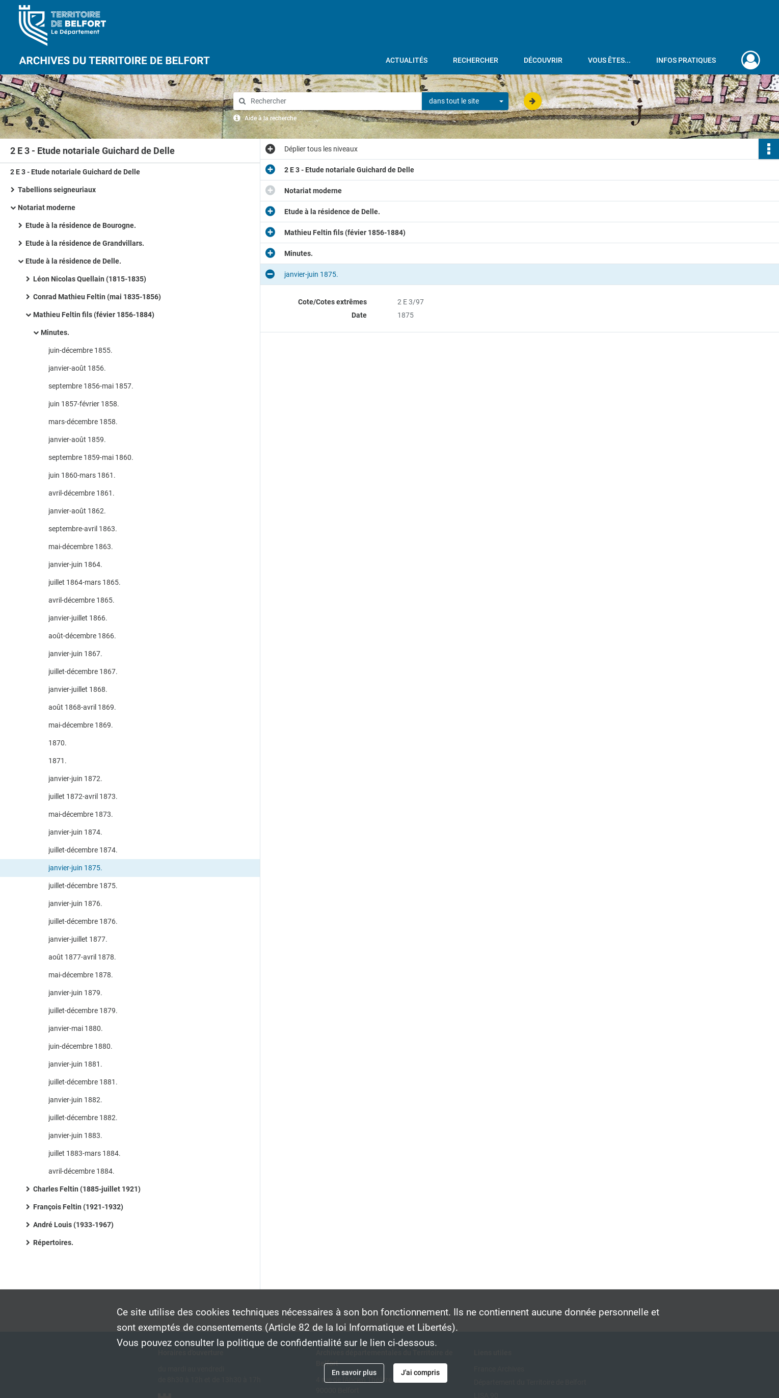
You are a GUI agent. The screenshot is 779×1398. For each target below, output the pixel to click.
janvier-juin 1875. (75, 868)
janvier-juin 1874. (75, 832)
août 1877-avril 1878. (82, 957)
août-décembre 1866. (82, 636)
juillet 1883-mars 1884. (84, 1153)
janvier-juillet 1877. (78, 939)
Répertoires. (53, 1242)
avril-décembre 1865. (81, 600)
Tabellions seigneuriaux (57, 190)
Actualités (406, 60)
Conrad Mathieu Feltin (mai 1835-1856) (97, 297)
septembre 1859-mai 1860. (90, 457)
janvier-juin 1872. (75, 778)
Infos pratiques (686, 60)
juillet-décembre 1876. (83, 921)
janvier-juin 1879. (75, 993)
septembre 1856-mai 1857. (90, 386)
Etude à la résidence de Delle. (73, 261)
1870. (57, 743)
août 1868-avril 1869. (82, 707)
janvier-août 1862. (77, 511)
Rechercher (475, 60)
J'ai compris (420, 1372)
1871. (57, 761)
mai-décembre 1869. (80, 725)
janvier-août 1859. (77, 439)
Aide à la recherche (271, 118)
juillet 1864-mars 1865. (84, 582)
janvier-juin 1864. (75, 564)
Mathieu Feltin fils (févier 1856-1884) (93, 314)
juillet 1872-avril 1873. (83, 796)
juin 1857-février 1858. (83, 404)
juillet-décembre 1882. (83, 1118)
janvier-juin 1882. (75, 1100)
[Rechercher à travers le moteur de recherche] (333, 101)
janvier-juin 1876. (75, 903)
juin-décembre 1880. (80, 1046)
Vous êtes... (609, 60)
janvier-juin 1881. (75, 1064)
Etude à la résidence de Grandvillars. (84, 243)
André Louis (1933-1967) (73, 1225)
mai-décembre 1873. (80, 814)
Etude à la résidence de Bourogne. (80, 225)
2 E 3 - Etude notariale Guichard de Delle (75, 172)
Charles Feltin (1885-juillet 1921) (87, 1189)
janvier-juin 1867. (75, 654)
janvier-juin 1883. (75, 1135)
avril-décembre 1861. (81, 493)
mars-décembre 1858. (83, 422)
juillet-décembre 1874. (83, 850)
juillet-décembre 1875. (83, 886)
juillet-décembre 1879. (83, 1010)
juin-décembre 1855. (80, 350)
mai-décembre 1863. (80, 546)
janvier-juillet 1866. (78, 618)
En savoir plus (354, 1372)
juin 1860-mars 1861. (82, 475)
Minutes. (55, 332)
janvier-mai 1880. (75, 1028)
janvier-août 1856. (77, 368)
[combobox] (465, 101)
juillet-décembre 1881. (83, 1082)
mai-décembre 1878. (80, 975)
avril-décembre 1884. (81, 1171)
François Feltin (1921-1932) (78, 1207)
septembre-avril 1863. (82, 529)
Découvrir (543, 60)
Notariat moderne (46, 207)
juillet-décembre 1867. (83, 671)
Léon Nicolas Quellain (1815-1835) (89, 279)
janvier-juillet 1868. (78, 689)
